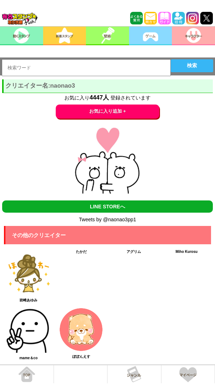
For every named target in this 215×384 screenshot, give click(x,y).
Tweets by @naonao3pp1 (107, 219)
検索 (192, 65)
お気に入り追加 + (107, 111)
